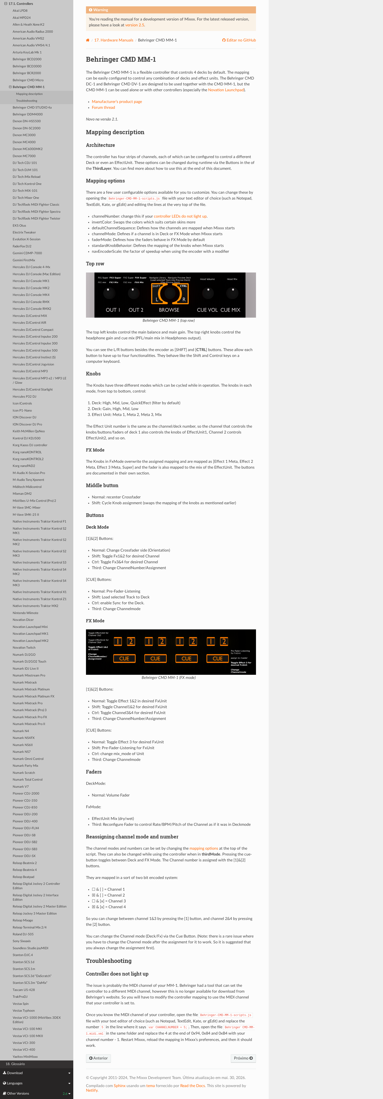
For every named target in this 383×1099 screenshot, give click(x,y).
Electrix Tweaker (24, 232)
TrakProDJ (20, 996)
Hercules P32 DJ (24, 396)
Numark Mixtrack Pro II (29, 724)
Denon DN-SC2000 (27, 128)
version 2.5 (134, 25)
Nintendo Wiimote (25, 613)
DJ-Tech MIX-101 (25, 190)
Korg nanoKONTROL (27, 452)
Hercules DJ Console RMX (31, 302)
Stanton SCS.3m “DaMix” (30, 983)
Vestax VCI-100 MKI (27, 1029)
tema (150, 1086)
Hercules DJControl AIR (29, 322)
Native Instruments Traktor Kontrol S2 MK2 (39, 542)
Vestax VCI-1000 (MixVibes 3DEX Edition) (37, 1020)
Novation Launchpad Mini (30, 627)
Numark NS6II (23, 745)
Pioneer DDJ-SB (24, 835)
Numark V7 (21, 786)
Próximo (243, 1058)
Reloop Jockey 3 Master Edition (35, 913)
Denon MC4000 (24, 142)
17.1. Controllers (18, 4)
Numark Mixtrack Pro (28, 703)
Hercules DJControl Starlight (33, 389)
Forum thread (103, 108)
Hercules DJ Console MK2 (31, 288)
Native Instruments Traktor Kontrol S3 (39, 562)
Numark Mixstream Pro (29, 675)
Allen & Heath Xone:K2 (28, 24)
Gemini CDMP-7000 (27, 253)
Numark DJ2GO (24, 654)
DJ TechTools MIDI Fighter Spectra (36, 211)
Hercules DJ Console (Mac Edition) (36, 274)
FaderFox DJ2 (22, 246)
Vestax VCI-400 (24, 1049)
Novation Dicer (23, 620)
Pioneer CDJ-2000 (26, 793)
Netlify (91, 1090)
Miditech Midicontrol (27, 487)
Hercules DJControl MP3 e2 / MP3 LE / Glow (39, 380)
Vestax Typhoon (24, 1010)
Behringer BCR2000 (27, 73)
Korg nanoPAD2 (24, 466)
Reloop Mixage (23, 920)
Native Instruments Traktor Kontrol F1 (39, 521)
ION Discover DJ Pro (27, 424)
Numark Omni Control (28, 759)
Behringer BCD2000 (27, 59)
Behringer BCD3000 (27, 66)
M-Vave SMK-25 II (26, 514)
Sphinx (120, 1086)
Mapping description (29, 94)
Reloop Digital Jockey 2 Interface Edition (36, 897)
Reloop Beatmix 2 (25, 863)
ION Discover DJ (24, 417)
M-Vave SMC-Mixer (27, 507)
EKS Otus (19, 225)
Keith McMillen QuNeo (29, 431)
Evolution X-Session (26, 239)
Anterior (98, 1058)
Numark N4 (21, 731)
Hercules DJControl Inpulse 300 (35, 343)
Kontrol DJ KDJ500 (27, 438)
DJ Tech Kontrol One (27, 184)
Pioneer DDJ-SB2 (25, 842)
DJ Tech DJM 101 (25, 170)
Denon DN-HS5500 (27, 121)
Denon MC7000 (24, 156)
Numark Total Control (28, 779)
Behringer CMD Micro (28, 80)
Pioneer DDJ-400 (25, 821)
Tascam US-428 (24, 990)
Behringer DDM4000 (28, 114)
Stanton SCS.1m (24, 969)
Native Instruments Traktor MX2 (35, 606)
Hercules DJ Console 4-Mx (31, 267)
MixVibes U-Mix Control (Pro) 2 (34, 501)
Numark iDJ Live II (26, 668)
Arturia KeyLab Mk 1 (27, 52)
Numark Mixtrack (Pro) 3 (30, 710)
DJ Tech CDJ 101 (25, 163)
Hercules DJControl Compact (33, 330)
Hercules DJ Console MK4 (31, 295)
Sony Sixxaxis (22, 941)
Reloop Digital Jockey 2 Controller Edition (36, 886)
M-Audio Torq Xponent (28, 480)
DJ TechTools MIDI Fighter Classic (36, 204)
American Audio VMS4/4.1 (31, 45)
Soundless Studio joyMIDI (30, 948)
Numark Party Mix (25, 765)
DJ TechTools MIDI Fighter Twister (36, 218)
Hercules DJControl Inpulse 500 (35, 350)
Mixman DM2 (22, 493)
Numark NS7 (22, 752)
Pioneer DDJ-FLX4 (26, 828)
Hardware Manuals (113, 40)
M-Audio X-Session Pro (29, 473)
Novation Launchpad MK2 (31, 641)
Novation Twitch (24, 647)
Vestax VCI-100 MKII (28, 1036)
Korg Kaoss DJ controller (30, 445)
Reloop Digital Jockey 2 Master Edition (39, 906)
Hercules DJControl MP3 (30, 371)
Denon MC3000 (24, 135)
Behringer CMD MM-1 (27, 87)
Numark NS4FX (23, 738)
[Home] (88, 40)
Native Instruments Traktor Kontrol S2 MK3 (39, 553)
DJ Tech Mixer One (26, 198)
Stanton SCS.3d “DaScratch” (32, 976)
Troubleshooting (26, 101)
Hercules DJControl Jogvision (33, 364)
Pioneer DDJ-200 (25, 814)
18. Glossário (15, 1064)
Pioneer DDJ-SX (24, 856)
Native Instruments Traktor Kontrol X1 (40, 592)
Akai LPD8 (20, 10)
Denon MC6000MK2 (28, 149)
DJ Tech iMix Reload (26, 177)
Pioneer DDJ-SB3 (25, 849)
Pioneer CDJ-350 (25, 800)
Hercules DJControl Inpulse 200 (35, 336)
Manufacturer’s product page (117, 102)
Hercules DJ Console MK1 (31, 281)
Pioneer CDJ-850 (25, 807)
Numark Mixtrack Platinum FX (33, 696)
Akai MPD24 (22, 18)
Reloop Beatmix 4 (25, 870)
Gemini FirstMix (24, 260)
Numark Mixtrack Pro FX (30, 717)
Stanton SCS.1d (23, 962)
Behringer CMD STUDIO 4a (32, 107)
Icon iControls (22, 403)
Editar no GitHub (241, 40)
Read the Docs (192, 1086)
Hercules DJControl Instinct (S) (34, 357)
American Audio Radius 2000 (33, 31)
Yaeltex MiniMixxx (25, 1057)
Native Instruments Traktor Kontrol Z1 (40, 599)
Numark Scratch (24, 773)
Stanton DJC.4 (23, 955)
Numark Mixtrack (25, 682)
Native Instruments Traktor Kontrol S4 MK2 (39, 572)
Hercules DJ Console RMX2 (32, 309)
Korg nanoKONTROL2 (28, 459)
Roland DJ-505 (23, 934)
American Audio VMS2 (28, 38)
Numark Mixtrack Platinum (31, 689)
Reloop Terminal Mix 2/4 (30, 927)
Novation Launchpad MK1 (31, 633)
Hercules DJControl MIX (30, 316)
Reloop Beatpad (23, 877)
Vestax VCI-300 (24, 1043)
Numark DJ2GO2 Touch (29, 661)
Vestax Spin (21, 1004)
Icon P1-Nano (22, 410)
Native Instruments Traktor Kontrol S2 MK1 (39, 531)
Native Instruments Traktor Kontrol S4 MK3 (39, 583)
